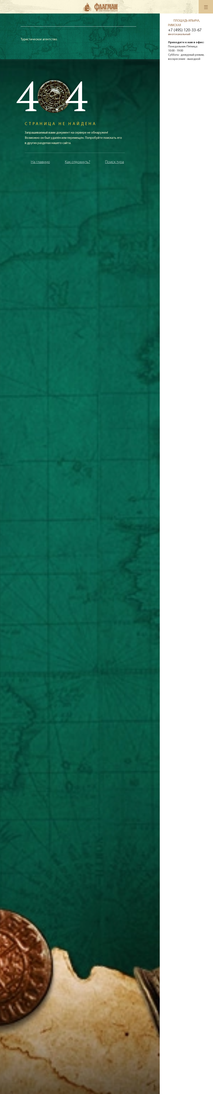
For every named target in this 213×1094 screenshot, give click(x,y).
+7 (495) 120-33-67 (185, 30)
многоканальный (179, 34)
